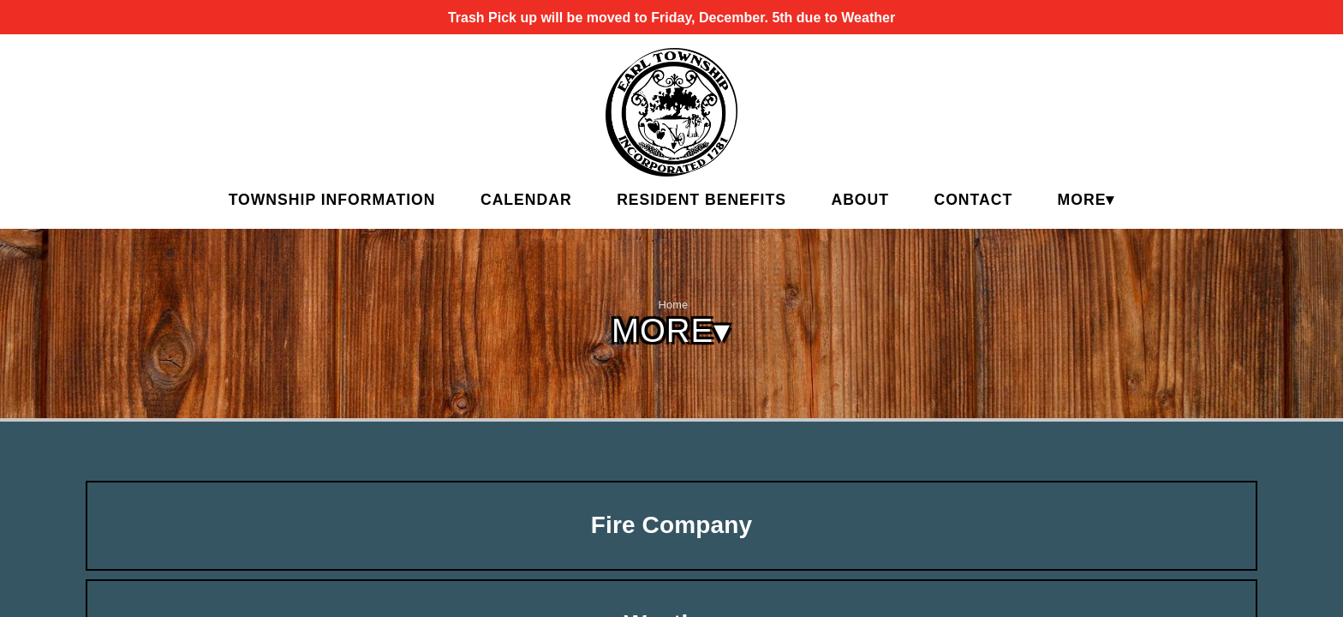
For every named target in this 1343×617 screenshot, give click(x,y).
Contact (973, 199)
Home (674, 304)
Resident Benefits (701, 199)
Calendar (526, 199)
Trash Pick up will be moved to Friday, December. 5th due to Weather (671, 17)
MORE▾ (1086, 199)
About (860, 199)
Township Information (332, 199)
